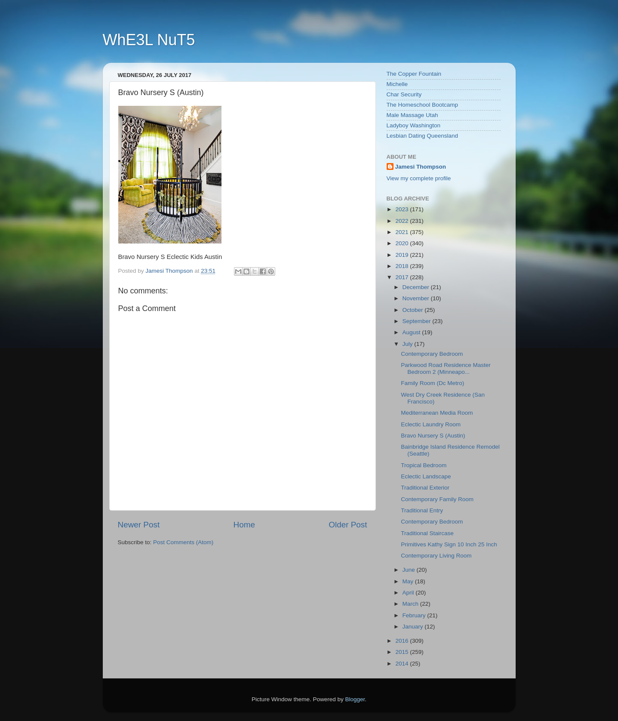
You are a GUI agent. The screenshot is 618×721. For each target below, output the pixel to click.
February (415, 615)
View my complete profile (419, 178)
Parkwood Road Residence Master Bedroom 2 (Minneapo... (446, 368)
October (414, 310)
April (409, 592)
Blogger (355, 699)
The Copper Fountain (414, 74)
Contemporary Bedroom (432, 354)
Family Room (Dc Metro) (432, 383)
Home (244, 524)
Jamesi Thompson (420, 166)
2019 (402, 255)
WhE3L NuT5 (149, 40)
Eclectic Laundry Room (431, 424)
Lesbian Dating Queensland (422, 135)
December (417, 287)
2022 (402, 221)
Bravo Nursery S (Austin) (433, 435)
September (418, 321)
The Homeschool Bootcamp (422, 105)
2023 (402, 209)
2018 (402, 266)
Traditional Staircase (427, 533)
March (411, 604)
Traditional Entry (422, 510)
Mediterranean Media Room (437, 413)
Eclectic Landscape (426, 476)
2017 (402, 277)
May (409, 581)
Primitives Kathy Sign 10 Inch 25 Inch (449, 544)
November (417, 298)
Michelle (397, 84)
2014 (402, 663)
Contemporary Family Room (437, 499)
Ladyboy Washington (414, 125)
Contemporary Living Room (436, 555)
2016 (402, 641)
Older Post (348, 524)
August (412, 332)
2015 (402, 652)
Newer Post (139, 524)
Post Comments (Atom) (183, 542)
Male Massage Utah (412, 115)
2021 (402, 232)
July (409, 344)
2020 (402, 243)
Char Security (404, 94)
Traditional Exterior (425, 487)
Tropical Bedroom (423, 465)
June (410, 570)
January (414, 626)
